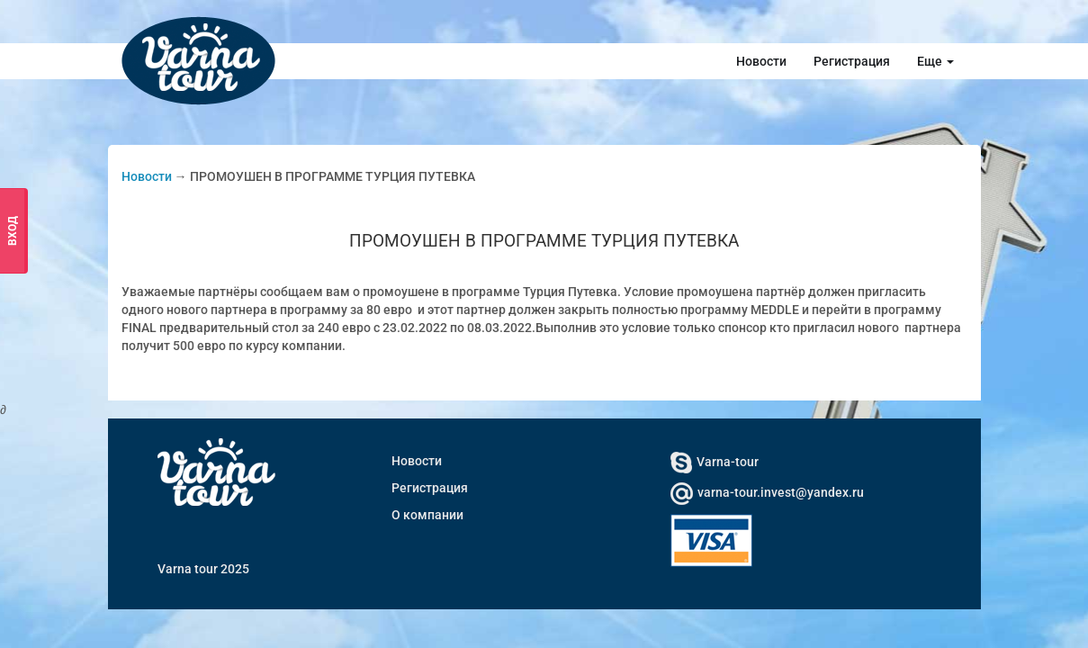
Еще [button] (935, 61)
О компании (427, 515)
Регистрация (852, 61)
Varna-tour (714, 461)
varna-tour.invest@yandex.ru (767, 492)
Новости (761, 61)
